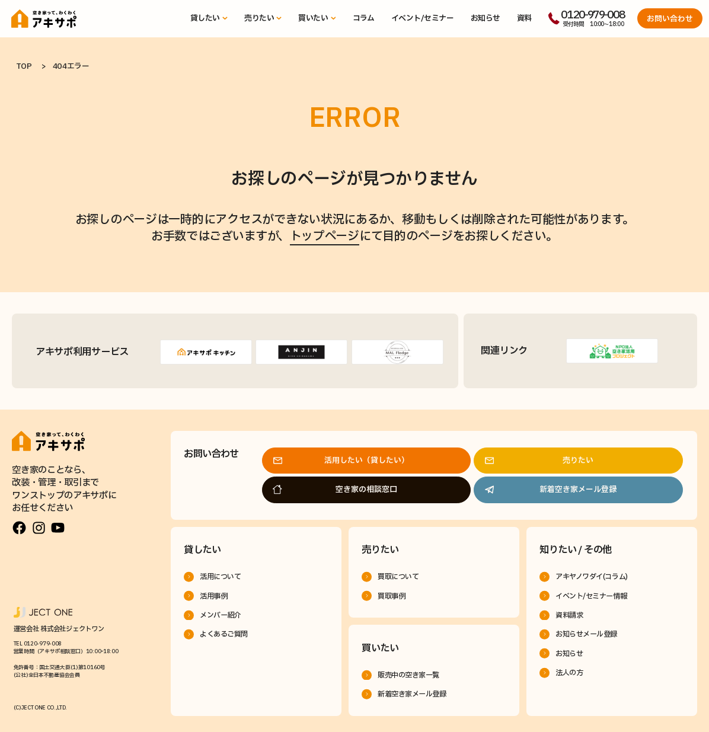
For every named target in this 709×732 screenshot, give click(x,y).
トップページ (324, 236)
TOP (24, 66)
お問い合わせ (670, 19)
